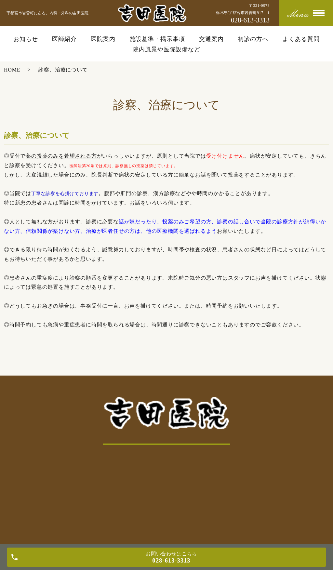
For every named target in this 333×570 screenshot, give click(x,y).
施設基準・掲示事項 (157, 39)
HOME (12, 70)
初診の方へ (253, 39)
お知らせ (25, 39)
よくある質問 (301, 39)
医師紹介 (64, 39)
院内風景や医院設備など (166, 49)
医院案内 (103, 39)
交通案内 (211, 39)
